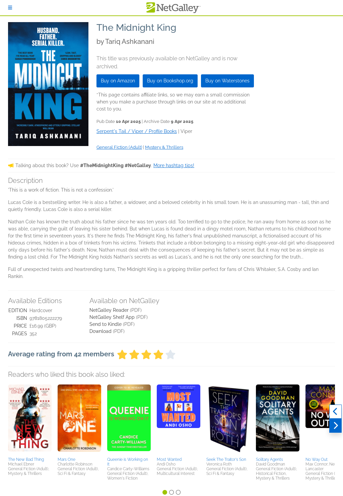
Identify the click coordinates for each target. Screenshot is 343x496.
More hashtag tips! (173, 165)
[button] (30, 419)
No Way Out (316, 459)
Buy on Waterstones (227, 80)
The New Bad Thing (26, 459)
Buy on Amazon (118, 80)
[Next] (335, 426)
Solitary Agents (269, 459)
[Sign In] (10, 7)
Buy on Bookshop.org (170, 80)
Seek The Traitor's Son (226, 459)
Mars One (66, 459)
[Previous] (335, 412)
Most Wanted (169, 459)
